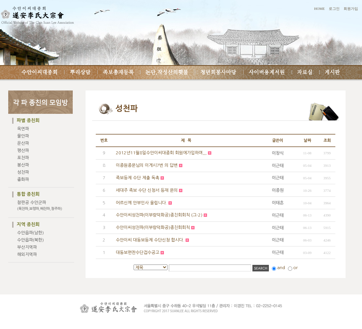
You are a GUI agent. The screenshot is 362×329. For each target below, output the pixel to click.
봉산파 (23, 165)
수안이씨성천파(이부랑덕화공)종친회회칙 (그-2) (159, 215)
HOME (319, 9)
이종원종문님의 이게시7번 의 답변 (147, 165)
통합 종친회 (28, 194)
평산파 (23, 150)
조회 (327, 140)
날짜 (307, 140)
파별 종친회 (28, 120)
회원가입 (351, 9)
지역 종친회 (28, 224)
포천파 (23, 158)
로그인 (334, 9)
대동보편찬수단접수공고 (137, 252)
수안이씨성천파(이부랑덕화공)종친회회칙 (153, 227)
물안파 (23, 136)
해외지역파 (27, 254)
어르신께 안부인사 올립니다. (141, 203)
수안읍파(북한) (30, 240)
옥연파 (23, 129)
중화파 (23, 179)
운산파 (23, 143)
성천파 (23, 172)
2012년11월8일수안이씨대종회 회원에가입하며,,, (161, 153)
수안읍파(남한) (30, 233)
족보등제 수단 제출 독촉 (137, 178)
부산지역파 (27, 247)
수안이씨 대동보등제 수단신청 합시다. (150, 240)
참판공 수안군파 (39, 205)
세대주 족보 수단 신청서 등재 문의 (147, 190)
